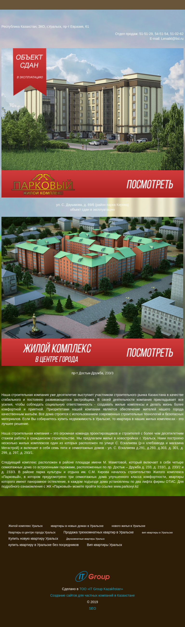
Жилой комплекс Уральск (25, 526)
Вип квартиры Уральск (104, 545)
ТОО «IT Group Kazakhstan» (101, 589)
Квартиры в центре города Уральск (31, 532)
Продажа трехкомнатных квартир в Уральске (99, 532)
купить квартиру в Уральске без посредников (43, 545)
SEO (92, 608)
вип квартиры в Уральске (157, 532)
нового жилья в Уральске (128, 526)
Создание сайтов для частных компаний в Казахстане (92, 595)
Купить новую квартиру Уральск (33, 538)
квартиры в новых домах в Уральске (77, 526)
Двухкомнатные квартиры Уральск (85, 539)
